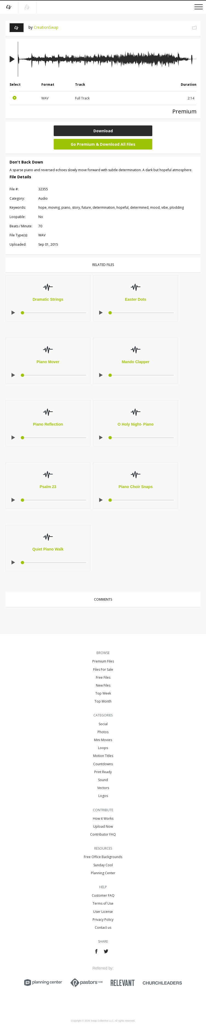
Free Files (103, 677)
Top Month (103, 701)
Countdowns (103, 764)
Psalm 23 (48, 486)
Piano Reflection (48, 424)
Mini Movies (103, 740)
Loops (103, 748)
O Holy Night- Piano (135, 424)
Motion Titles (103, 755)
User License (103, 911)
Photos (103, 732)
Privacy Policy (103, 919)
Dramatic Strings (48, 299)
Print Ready (103, 772)
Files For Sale (103, 669)
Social (103, 724)
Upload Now (103, 826)
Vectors (103, 787)
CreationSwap (46, 27)
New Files (103, 685)
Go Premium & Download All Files (103, 144)
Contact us (103, 927)
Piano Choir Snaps (136, 486)
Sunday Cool (103, 865)
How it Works (103, 818)
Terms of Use (103, 903)
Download (103, 130)
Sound (103, 780)
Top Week (103, 693)
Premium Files (103, 661)
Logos (103, 795)
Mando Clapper (135, 362)
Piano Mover (47, 362)
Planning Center (103, 873)
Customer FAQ (103, 895)
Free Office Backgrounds (103, 857)
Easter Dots (135, 299)
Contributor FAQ (103, 834)
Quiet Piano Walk (48, 549)
